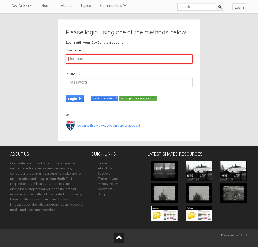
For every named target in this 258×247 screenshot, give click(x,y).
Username (73, 50)
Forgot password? (104, 98)
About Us (105, 168)
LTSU (243, 235)
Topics (85, 6)
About (66, 6)
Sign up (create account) (138, 98)
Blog (101, 194)
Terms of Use (108, 179)
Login (239, 7)
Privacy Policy (108, 184)
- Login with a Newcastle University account (103, 125)
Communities (113, 6)
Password (73, 74)
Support (104, 173)
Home (46, 6)
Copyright (105, 189)
